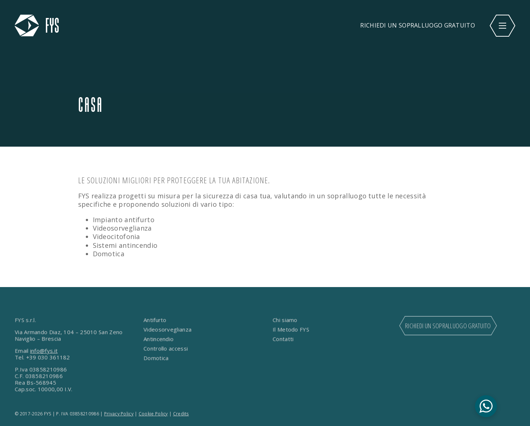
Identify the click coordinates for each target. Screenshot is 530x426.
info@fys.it (44, 351)
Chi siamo (285, 320)
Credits (181, 414)
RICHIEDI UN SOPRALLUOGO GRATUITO (417, 25)
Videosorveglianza (167, 329)
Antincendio (159, 339)
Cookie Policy (153, 414)
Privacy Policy (119, 414)
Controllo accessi (166, 348)
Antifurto (155, 320)
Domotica (156, 358)
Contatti (283, 339)
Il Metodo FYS (291, 329)
